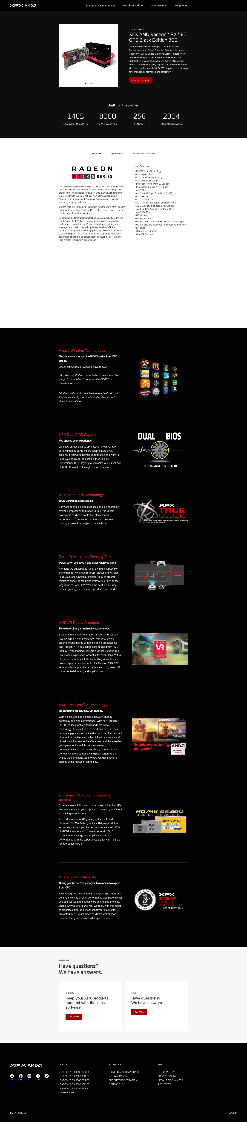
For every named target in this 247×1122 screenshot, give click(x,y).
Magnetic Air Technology (100, 5)
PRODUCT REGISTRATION (123, 1080)
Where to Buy (159, 5)
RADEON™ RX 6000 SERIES (74, 1080)
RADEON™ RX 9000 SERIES (74, 1072)
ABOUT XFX (164, 1084)
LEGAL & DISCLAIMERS (170, 1080)
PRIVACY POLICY (167, 1076)
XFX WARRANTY (118, 1076)
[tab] (97, 154)
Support (179, 5)
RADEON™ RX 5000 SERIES (74, 1084)
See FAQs (139, 1012)
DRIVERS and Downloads (124, 1072)
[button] (65, 55)
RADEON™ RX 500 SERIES (74, 1088)
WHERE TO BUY (68, 1092)
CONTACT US (116, 1084)
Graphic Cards (131, 5)
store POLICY (166, 1072)
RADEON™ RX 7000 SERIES (74, 1076)
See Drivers (74, 1017)
